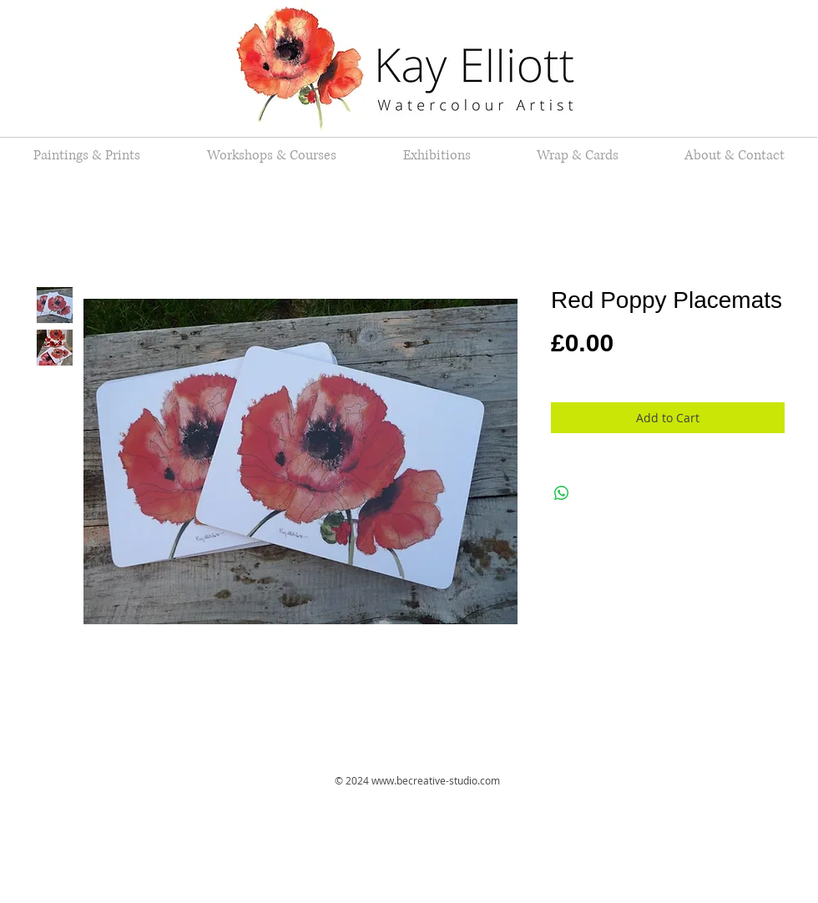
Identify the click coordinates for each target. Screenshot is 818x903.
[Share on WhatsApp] (562, 493)
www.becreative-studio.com (435, 780)
